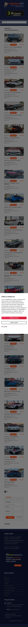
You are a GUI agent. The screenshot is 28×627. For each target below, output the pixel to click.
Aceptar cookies (14, 322)
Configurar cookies (14, 318)
